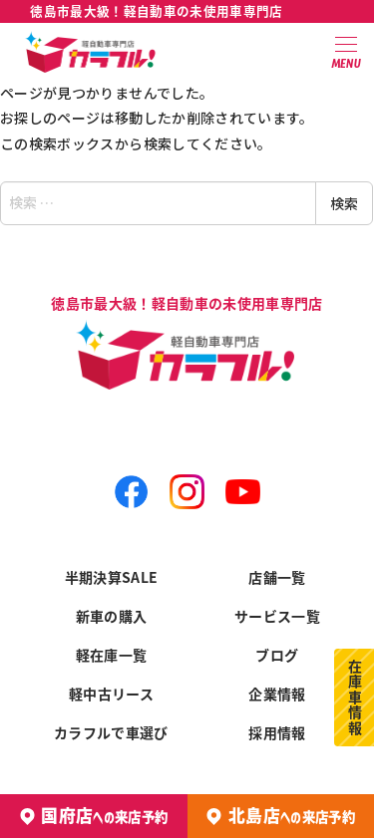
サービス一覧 (277, 616)
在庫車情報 (355, 698)
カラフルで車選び (111, 732)
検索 (344, 203)
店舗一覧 (276, 577)
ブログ (276, 655)
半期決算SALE (112, 577)
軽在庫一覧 (112, 655)
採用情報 (276, 732)
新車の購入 (112, 616)
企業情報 (276, 693)
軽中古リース (111, 693)
